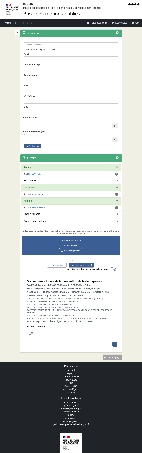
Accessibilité (71, 386)
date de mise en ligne (81, 265)
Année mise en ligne (35, 221)
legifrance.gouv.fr (71, 405)
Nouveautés (71, 379)
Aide (71, 383)
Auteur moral (31, 75)
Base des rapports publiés (51, 13)
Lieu (26, 106)
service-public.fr (71, 402)
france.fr (71, 415)
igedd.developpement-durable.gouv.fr (71, 424)
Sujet (26, 54)
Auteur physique (32, 64)
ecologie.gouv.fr (71, 421)
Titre (26, 85)
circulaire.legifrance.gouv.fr (71, 408)
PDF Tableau (70, 246)
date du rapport (57, 265)
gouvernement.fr (71, 411)
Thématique (30, 180)
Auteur (27, 167)
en (25, 120)
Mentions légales (71, 389)
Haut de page (112, 357)
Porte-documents (71, 376)
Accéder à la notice (36, 326)
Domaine (29, 187)
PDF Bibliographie (70, 251)
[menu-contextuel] (25, 49)
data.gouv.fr (71, 418)
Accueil (71, 370)
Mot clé (28, 200)
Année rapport (32, 214)
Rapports (71, 373)
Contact (71, 392)
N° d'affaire (30, 96)
